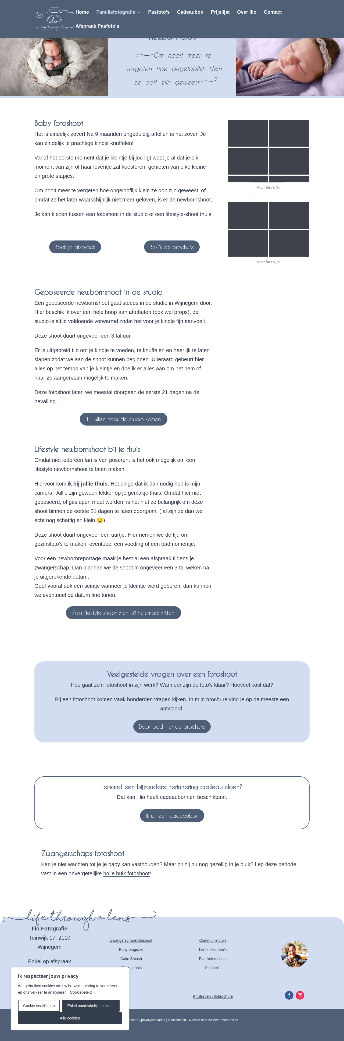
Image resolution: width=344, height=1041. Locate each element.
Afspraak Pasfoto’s (97, 26)
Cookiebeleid (81, 992)
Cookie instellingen (39, 1006)
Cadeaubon (190, 12)
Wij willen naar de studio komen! (123, 419)
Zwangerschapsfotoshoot (131, 940)
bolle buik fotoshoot (126, 873)
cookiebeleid (177, 1020)
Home (82, 12)
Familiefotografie (115, 12)
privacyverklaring (153, 1020)
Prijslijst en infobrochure (213, 996)
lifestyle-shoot (182, 214)
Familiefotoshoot (213, 959)
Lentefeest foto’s (213, 949)
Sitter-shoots (131, 968)
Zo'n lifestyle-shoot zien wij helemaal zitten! (123, 613)
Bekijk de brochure (172, 247)
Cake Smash (131, 959)
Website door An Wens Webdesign (213, 1020)
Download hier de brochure (172, 726)
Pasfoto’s (159, 12)
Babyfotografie (131, 949)
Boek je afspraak (75, 247)
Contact (273, 12)
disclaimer (131, 1020)
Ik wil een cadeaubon (172, 815)
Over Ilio (246, 12)
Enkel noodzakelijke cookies (90, 1006)
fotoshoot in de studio (122, 214)
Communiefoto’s (212, 940)
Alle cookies (70, 1018)
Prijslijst (220, 12)
